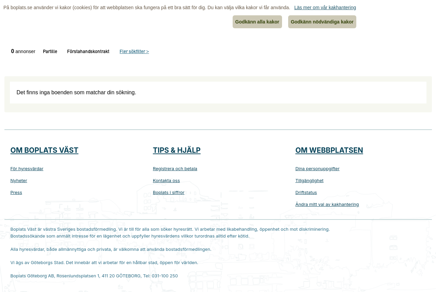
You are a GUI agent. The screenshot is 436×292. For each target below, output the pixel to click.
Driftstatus (306, 192)
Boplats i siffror (169, 192)
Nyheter (19, 180)
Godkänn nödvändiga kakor (322, 22)
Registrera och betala (175, 168)
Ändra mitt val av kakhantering (327, 204)
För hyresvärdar (27, 168)
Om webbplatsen (329, 150)
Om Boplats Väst (45, 150)
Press (16, 192)
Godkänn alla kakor (257, 22)
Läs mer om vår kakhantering (325, 7)
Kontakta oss (166, 180)
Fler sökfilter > (134, 52)
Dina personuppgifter (317, 168)
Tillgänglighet (309, 180)
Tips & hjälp (177, 150)
